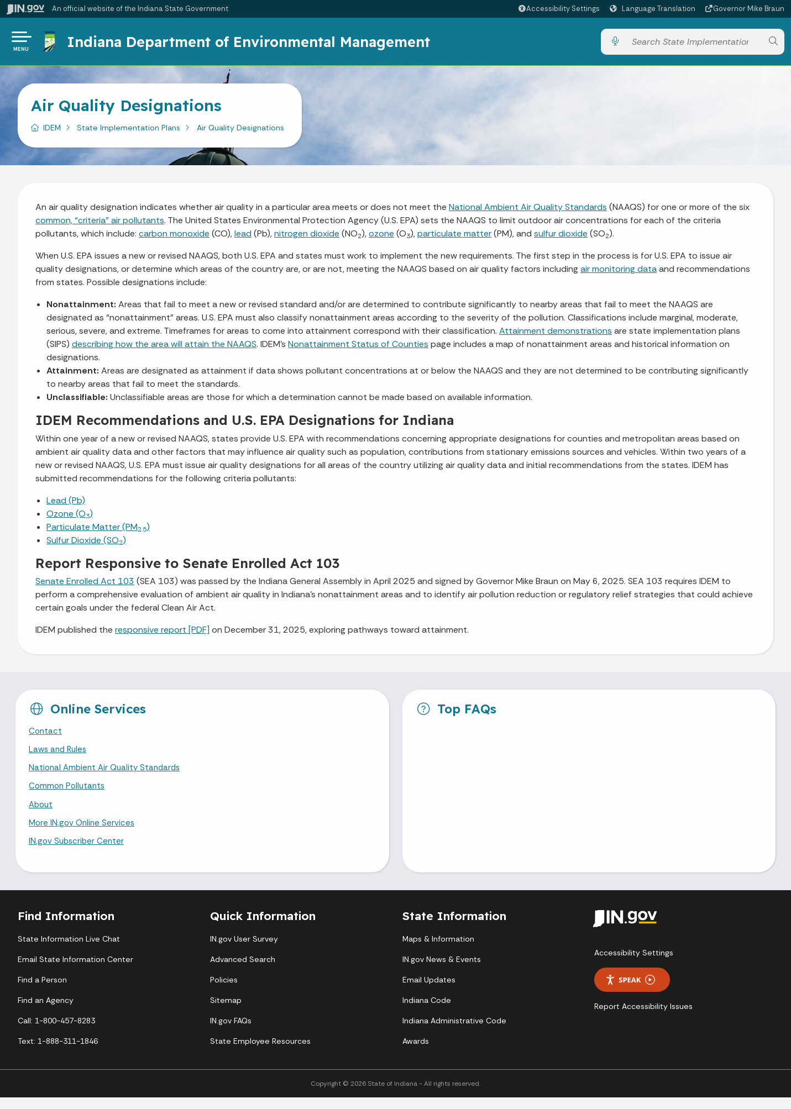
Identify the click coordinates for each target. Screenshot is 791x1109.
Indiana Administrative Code (454, 1032)
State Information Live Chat (69, 950)
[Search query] (694, 44)
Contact (46, 736)
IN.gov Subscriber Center (78, 853)
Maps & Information (438, 950)
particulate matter (454, 238)
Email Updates (428, 991)
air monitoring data (618, 273)
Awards (415, 1053)
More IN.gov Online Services (83, 833)
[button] (558, 8)
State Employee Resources (260, 1053)
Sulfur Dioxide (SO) (86, 544)
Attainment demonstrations (555, 335)
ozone (381, 238)
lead (243, 238)
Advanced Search (242, 971)
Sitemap (226, 1012)
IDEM (52, 132)
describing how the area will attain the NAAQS (164, 348)
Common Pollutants (68, 794)
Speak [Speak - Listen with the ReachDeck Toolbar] (630, 991)
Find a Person (42, 991)
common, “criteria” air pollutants (99, 224)
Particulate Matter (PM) (98, 531)
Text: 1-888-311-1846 (58, 1053)
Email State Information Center (75, 971)
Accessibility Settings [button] (633, 965)
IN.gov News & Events (441, 971)
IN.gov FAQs (231, 1032)
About (42, 813)
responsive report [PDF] (162, 634)
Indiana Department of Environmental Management (250, 43)
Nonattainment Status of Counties (358, 348)
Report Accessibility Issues (643, 1018)
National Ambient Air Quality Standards (528, 211)
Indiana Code (426, 1012)
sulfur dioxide (561, 238)
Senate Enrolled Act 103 (84, 585)
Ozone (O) (69, 518)
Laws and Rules (59, 755)
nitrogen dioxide (306, 238)
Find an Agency (46, 1012)
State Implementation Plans (128, 132)
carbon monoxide (174, 238)
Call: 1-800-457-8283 (56, 1032)
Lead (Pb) (65, 505)
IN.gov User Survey (244, 950)
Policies (224, 991)
